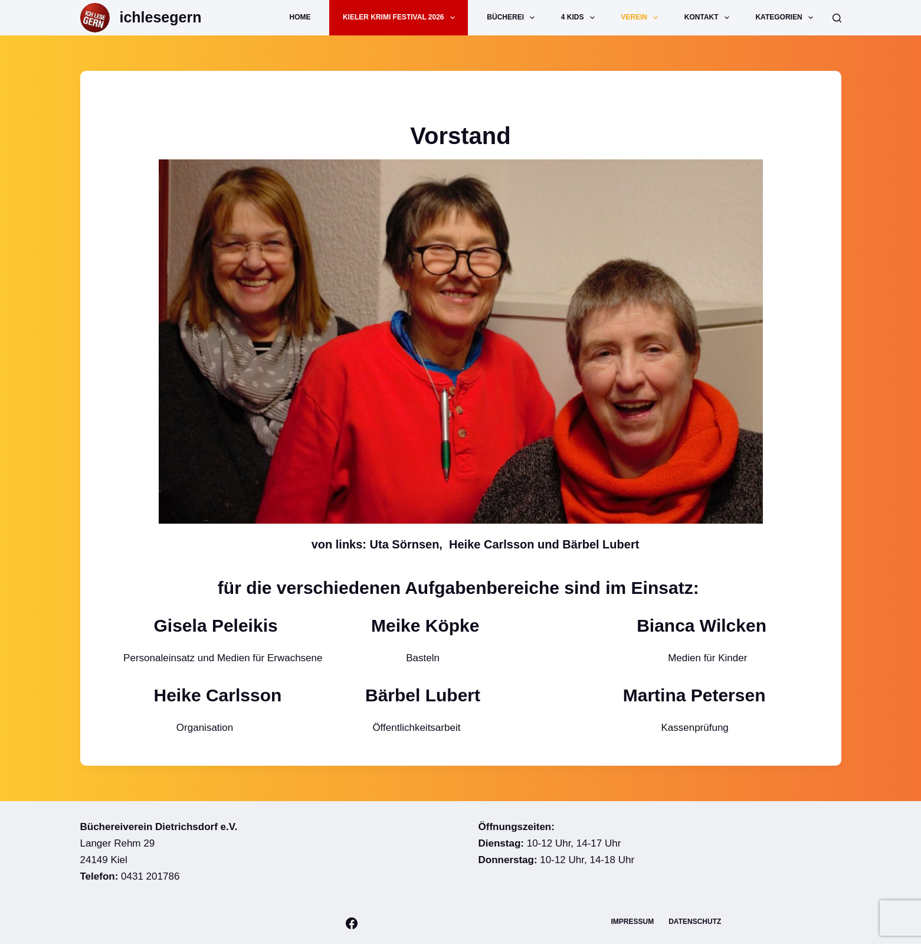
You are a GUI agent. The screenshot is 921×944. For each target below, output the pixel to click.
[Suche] (836, 18)
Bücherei (513, 18)
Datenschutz (694, 921)
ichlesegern (161, 17)
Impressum (632, 921)
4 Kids (580, 18)
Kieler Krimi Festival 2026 (401, 18)
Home (300, 17)
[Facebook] (352, 923)
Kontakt (709, 18)
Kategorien (786, 18)
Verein (642, 18)
